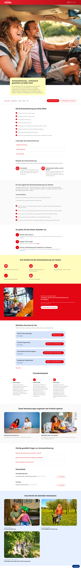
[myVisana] (69, 2)
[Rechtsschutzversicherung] (22, 434)
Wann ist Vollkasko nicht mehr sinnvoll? (40, 471)
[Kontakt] (76, 566)
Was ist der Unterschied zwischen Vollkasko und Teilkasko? (40, 466)
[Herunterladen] (58, 486)
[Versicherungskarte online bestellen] (50, 359)
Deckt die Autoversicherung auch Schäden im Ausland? (40, 462)
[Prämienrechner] (67, 2)
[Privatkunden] (8, 2)
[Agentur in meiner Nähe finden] (52, 350)
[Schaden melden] (55, 340)
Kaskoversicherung (40, 149)
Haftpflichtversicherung (40, 145)
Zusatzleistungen (40, 154)
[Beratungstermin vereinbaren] (67, 100)
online (41, 249)
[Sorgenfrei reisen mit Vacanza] (58, 435)
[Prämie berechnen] (51, 100)
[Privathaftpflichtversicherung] (58, 524)
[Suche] (71, 2)
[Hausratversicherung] (22, 524)
